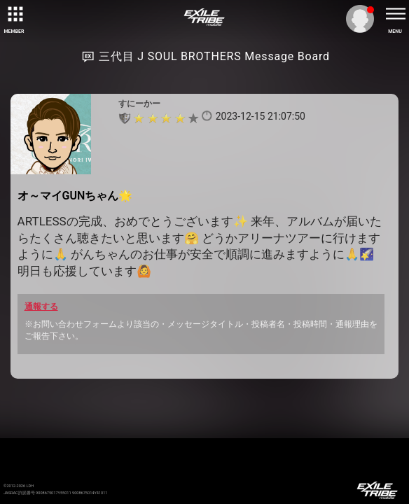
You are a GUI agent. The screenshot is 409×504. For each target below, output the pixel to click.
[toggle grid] (14, 14)
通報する (41, 307)
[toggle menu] (395, 14)
